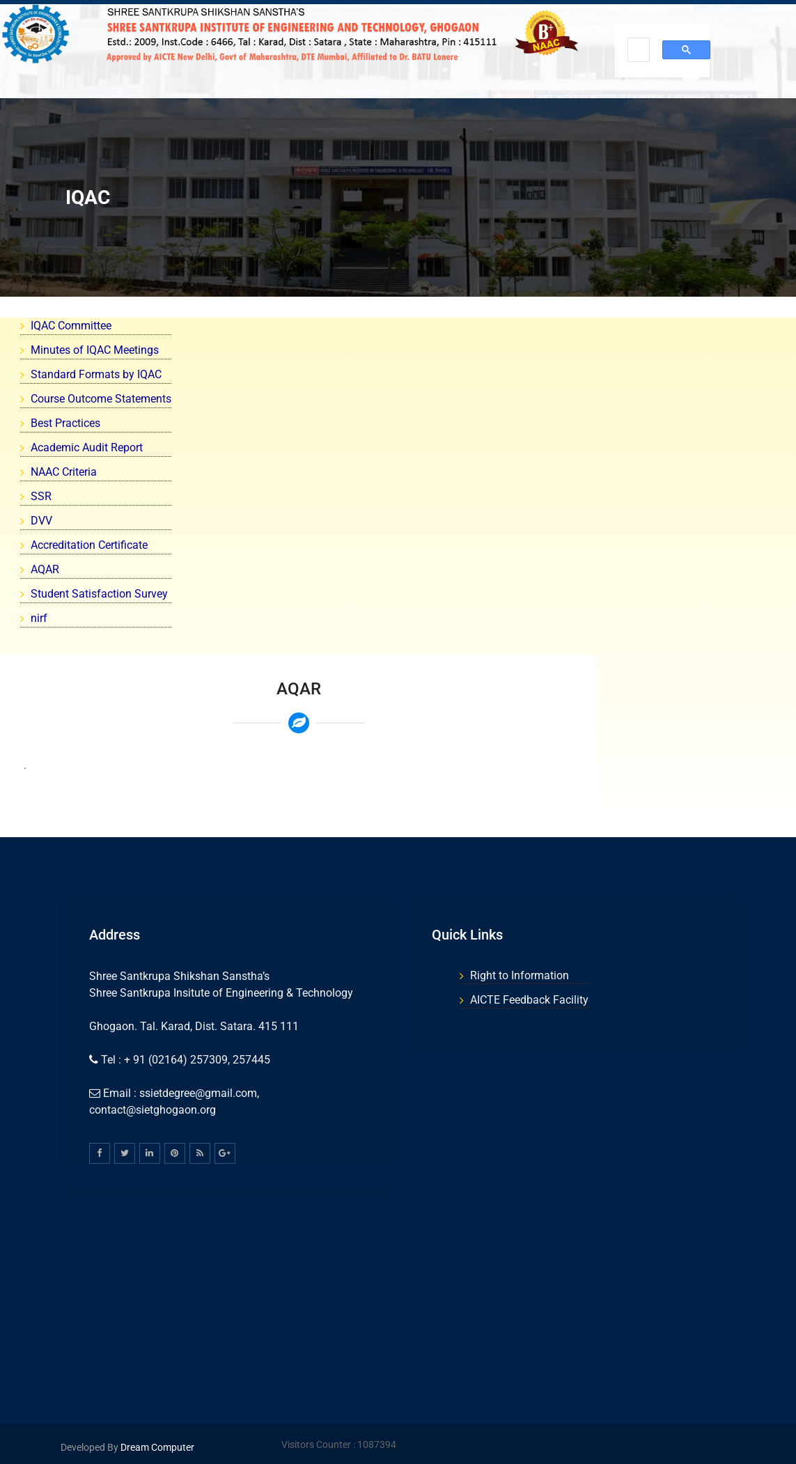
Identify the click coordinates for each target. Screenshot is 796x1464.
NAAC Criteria (64, 471)
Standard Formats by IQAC (96, 374)
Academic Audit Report (87, 447)
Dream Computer (156, 1447)
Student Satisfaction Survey (99, 593)
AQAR (45, 569)
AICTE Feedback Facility (529, 999)
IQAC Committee (71, 325)
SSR (41, 496)
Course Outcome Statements (101, 398)
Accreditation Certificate (89, 545)
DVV (41, 520)
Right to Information (519, 975)
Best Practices (65, 423)
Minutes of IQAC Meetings (95, 350)
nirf (39, 618)
